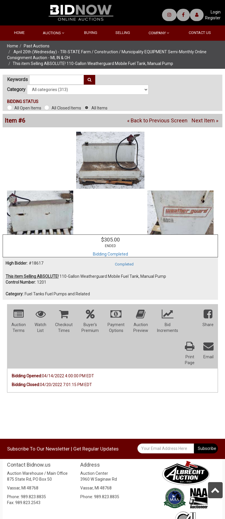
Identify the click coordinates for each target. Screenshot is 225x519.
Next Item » (205, 120)
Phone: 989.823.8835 (26, 496)
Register (213, 18)
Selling (122, 32)
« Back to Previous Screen (157, 120)
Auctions (53, 33)
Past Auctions (37, 46)
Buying (90, 32)
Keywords (17, 79)
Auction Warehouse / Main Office (37, 473)
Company (159, 33)
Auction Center (94, 473)
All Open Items (27, 108)
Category (16, 89)
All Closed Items (66, 108)
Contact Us (200, 32)
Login (216, 12)
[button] (208, 320)
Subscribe (207, 448)
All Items (99, 108)
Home (19, 32)
